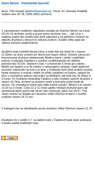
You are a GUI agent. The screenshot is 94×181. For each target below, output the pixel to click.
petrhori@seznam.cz (38, 11)
